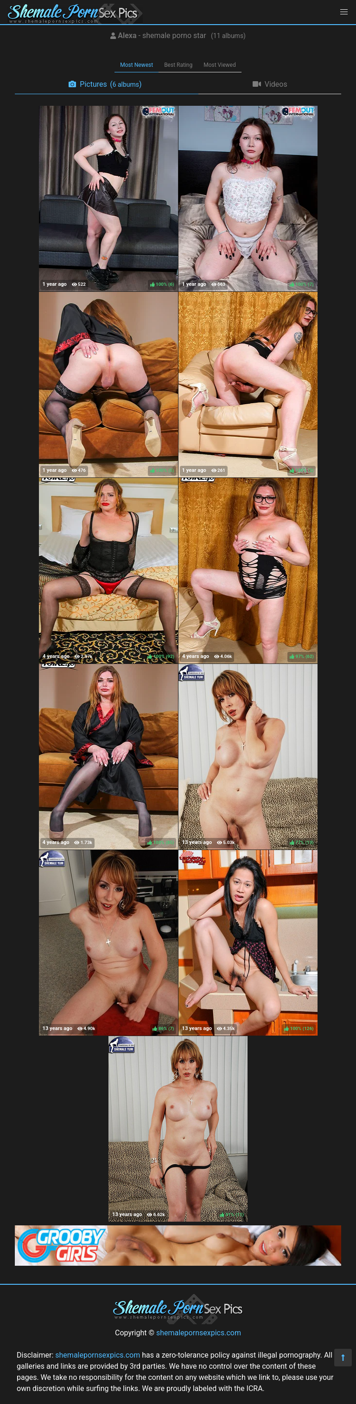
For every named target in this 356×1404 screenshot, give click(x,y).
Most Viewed (219, 65)
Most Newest (136, 65)
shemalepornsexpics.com (198, 1332)
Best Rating (178, 65)
